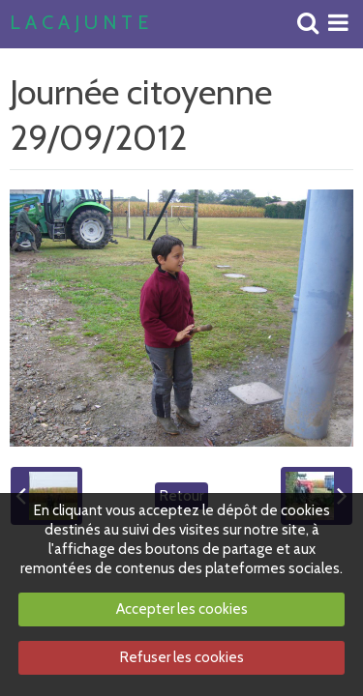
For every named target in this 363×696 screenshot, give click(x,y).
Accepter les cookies (182, 609)
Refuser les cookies (182, 657)
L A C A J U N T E (79, 23)
